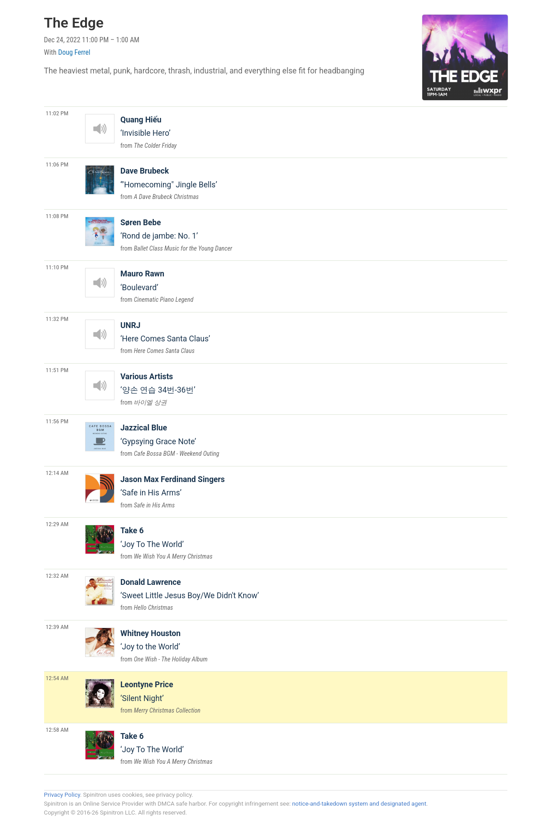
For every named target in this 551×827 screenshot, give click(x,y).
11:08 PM (57, 215)
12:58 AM (57, 729)
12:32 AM (57, 575)
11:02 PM (57, 113)
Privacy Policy (62, 794)
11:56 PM (57, 421)
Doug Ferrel (74, 52)
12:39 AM (57, 626)
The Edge (74, 22)
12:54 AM (57, 677)
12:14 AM (57, 472)
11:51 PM (57, 369)
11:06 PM (57, 164)
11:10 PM (57, 267)
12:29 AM (57, 523)
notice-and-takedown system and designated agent (359, 803)
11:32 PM (57, 318)
